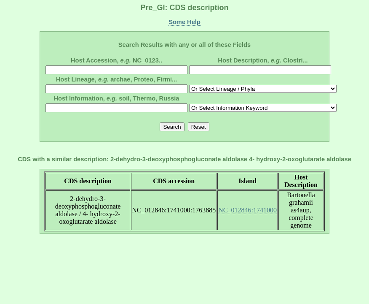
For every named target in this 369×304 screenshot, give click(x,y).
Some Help (184, 22)
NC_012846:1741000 (247, 210)
